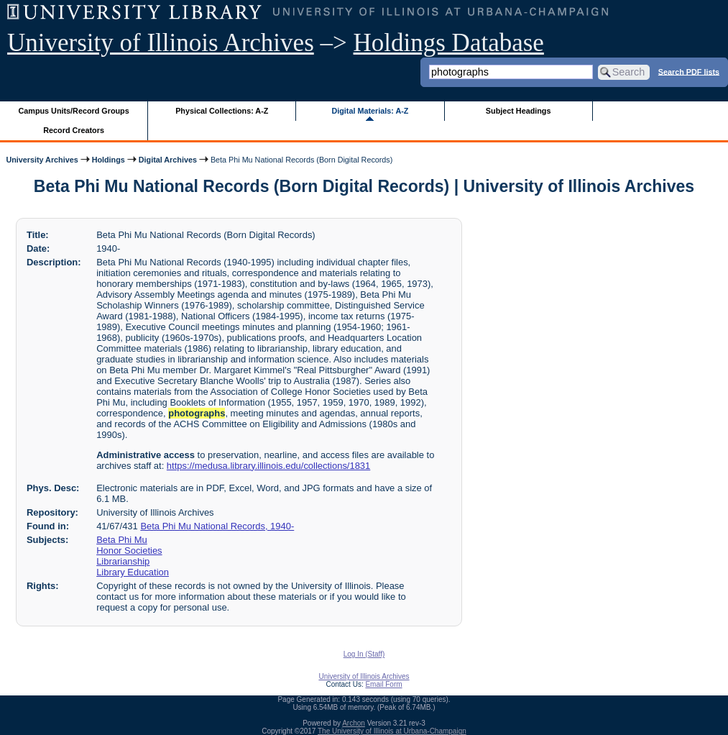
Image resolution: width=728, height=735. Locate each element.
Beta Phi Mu (121, 539)
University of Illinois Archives (160, 43)
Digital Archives (168, 159)
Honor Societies (129, 550)
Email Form (383, 684)
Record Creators (73, 130)
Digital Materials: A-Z (369, 110)
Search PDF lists (688, 71)
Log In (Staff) (364, 654)
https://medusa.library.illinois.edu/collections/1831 (268, 465)
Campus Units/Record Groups (74, 110)
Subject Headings (518, 110)
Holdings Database (449, 43)
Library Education (132, 572)
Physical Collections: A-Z (221, 110)
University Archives (42, 159)
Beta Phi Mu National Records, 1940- (217, 526)
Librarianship (122, 561)
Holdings (108, 159)
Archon (353, 723)
